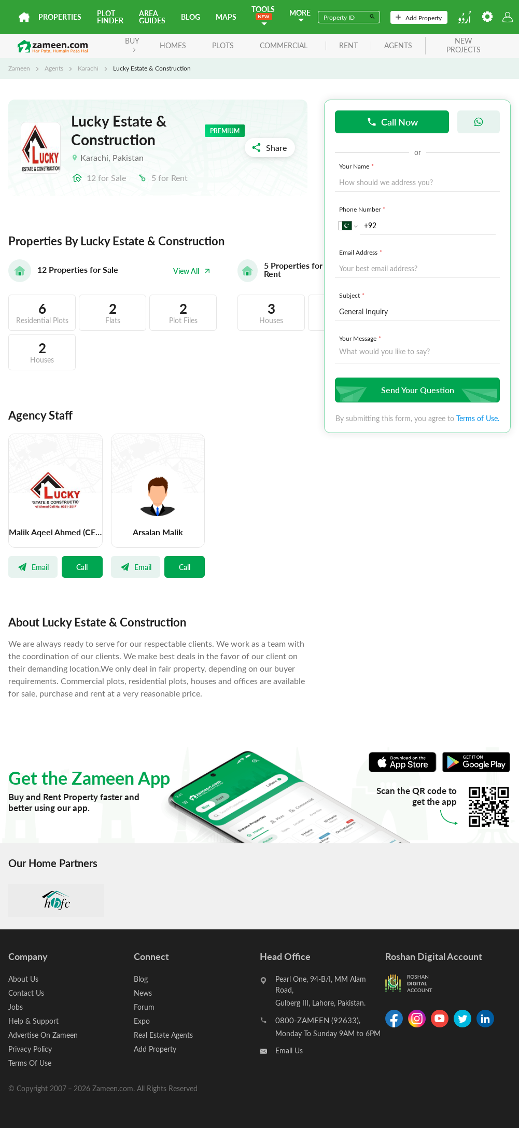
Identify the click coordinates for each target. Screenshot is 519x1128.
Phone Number (363, 209)
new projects (463, 45)
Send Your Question (416, 390)
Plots (223, 45)
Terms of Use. (477, 418)
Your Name (357, 166)
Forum (144, 1007)
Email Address (361, 252)
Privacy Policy (30, 1049)
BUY (132, 44)
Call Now (392, 121)
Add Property (419, 17)
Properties (59, 17)
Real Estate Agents (163, 1035)
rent (348, 45)
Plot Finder (110, 16)
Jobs (15, 1007)
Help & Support (33, 1021)
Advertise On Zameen (43, 1035)
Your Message (361, 338)
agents (398, 45)
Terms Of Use (29, 1063)
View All (192, 271)
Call (82, 567)
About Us (23, 979)
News (143, 993)
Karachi (88, 68)
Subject (353, 295)
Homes (173, 45)
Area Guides (152, 16)
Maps (226, 17)
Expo (142, 1021)
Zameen (19, 68)
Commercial (283, 45)
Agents (54, 68)
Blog (190, 17)
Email (33, 567)
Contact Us (26, 993)
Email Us (289, 1050)
